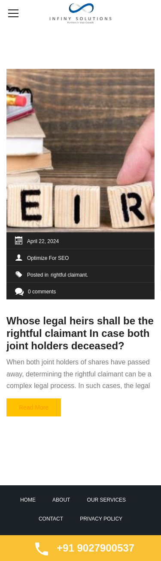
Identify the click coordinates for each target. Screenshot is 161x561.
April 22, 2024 (43, 241)
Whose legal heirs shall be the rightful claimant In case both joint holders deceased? (80, 333)
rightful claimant (69, 275)
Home (28, 500)
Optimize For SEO (48, 258)
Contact (51, 519)
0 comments (35, 291)
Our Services (106, 500)
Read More (34, 407)
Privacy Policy (101, 519)
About (61, 500)
